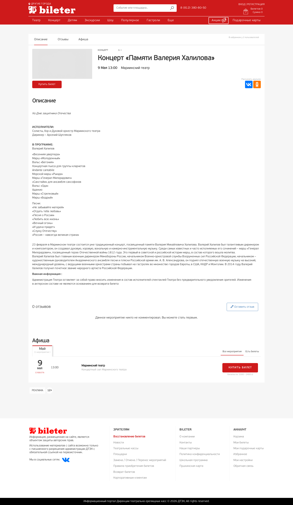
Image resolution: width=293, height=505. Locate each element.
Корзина (238, 436)
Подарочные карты (246, 20)
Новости (118, 442)
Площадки (120, 454)
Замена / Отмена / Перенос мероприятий (139, 460)
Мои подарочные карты (248, 448)
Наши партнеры (189, 448)
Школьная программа (193, 460)
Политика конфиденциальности (199, 454)
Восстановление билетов (129, 436)
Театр (36, 20)
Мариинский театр (135, 68)
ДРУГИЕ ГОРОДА (39, 4)
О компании (187, 436)
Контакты (185, 442)
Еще (171, 20)
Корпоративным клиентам (130, 478)
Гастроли (153, 20)
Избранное (240, 454)
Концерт (54, 20)
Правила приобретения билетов (133, 466)
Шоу (110, 20)
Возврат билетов (124, 472)
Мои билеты (241, 442)
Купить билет (46, 84)
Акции (219, 19)
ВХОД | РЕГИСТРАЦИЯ (251, 4)
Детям (72, 20)
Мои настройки (243, 460)
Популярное (130, 20)
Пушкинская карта (191, 466)
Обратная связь (243, 466)
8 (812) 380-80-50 (193, 7)
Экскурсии (92, 20)
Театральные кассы (125, 448)
